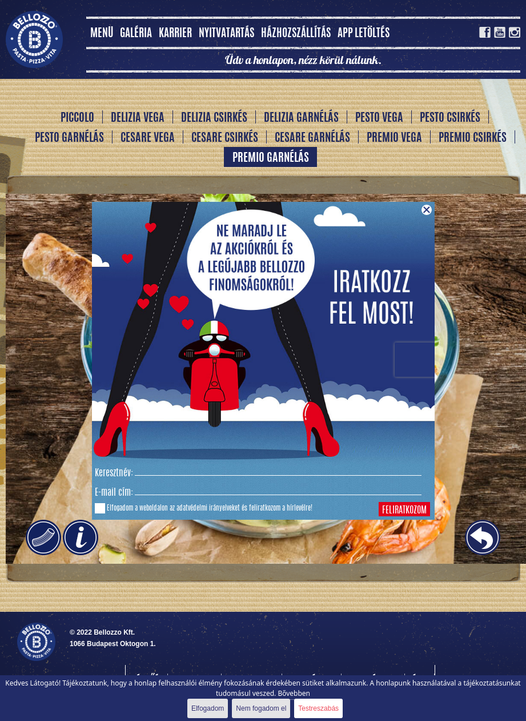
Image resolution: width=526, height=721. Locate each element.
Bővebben (294, 693)
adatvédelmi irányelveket (208, 508)
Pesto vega (379, 118)
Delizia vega (137, 118)
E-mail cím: (114, 492)
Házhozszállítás (296, 34)
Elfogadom (207, 708)
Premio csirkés (473, 138)
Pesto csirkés (450, 118)
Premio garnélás (270, 158)
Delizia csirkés (214, 118)
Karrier (175, 34)
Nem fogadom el (261, 708)
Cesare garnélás (312, 138)
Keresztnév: (114, 473)
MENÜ (101, 34)
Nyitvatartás (226, 34)
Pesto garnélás (69, 138)
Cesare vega (148, 138)
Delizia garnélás (301, 118)
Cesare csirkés (224, 138)
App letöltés (364, 34)
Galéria (136, 34)
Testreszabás (318, 708)
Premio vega (394, 138)
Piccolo (77, 118)
